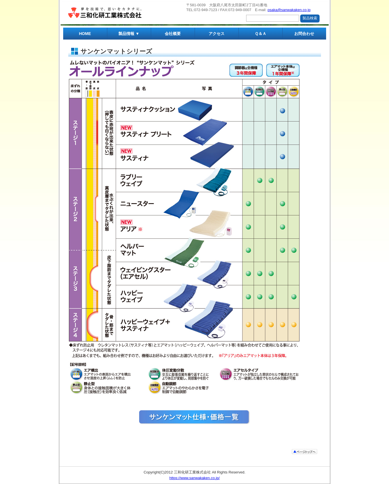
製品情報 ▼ (128, 33)
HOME (85, 33)
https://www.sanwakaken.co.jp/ (194, 478)
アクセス (217, 33)
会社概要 (173, 33)
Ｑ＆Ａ (260, 33)
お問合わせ (304, 33)
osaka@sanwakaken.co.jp (288, 10)
